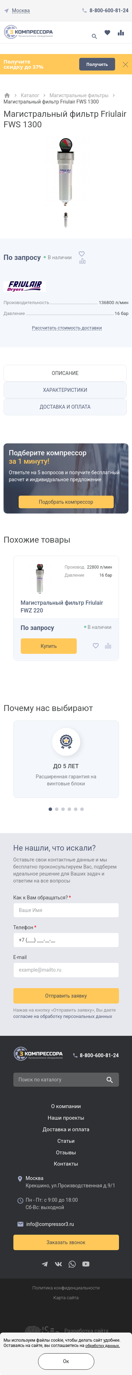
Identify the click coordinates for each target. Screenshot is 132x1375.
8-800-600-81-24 (109, 10)
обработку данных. (103, 1345)
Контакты (66, 1164)
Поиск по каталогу (40, 1079)
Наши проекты (66, 1118)
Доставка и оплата (65, 407)
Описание (65, 373)
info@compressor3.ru (45, 1224)
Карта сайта (65, 1297)
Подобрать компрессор (66, 502)
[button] (50, 809)
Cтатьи (66, 1141)
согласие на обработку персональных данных (62, 1016)
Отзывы (66, 1152)
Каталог (30, 95)
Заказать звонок (65, 1242)
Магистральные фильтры (79, 95)
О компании (66, 1106)
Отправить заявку (66, 996)
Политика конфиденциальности (66, 1288)
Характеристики (65, 390)
